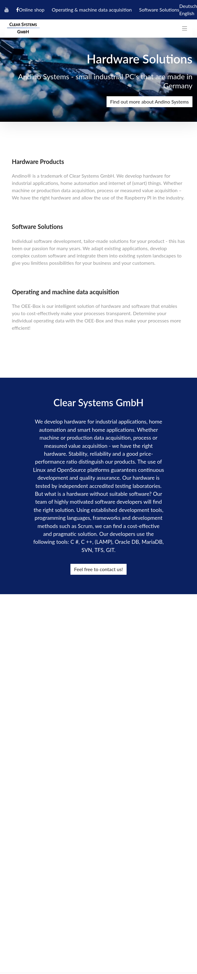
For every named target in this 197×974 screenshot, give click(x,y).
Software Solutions (159, 9)
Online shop (32, 9)
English (186, 13)
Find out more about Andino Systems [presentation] (149, 101)
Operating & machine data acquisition (92, 9)
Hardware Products (38, 161)
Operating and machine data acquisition (65, 291)
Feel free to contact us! (98, 569)
